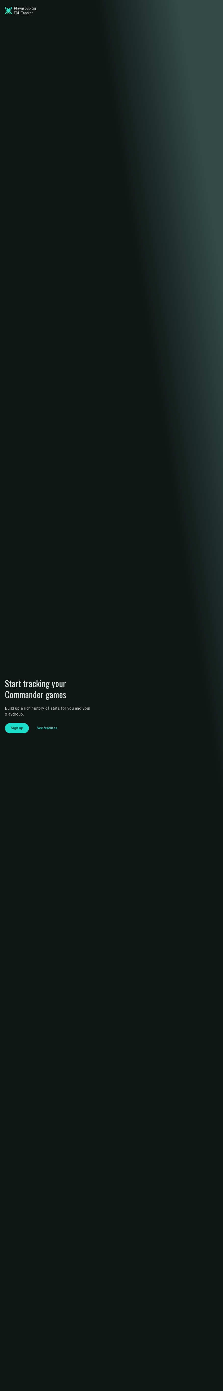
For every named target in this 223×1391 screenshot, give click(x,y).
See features (47, 728)
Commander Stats (54, 10)
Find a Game (95, 10)
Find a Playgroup (132, 10)
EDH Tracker (23, 13)
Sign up (176, 10)
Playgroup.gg (25, 8)
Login (202, 11)
